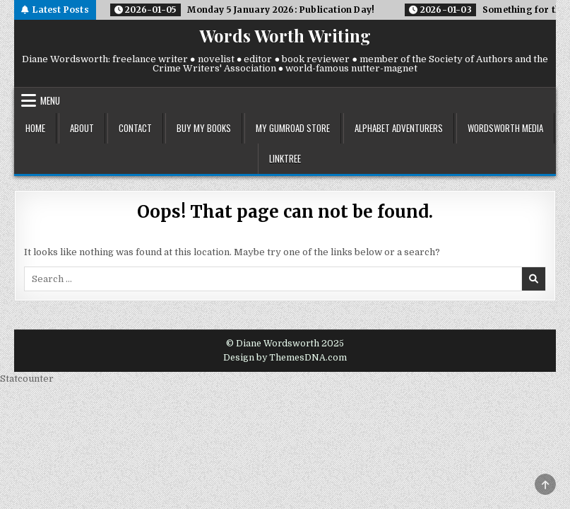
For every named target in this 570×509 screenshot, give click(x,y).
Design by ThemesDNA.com (285, 358)
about (82, 128)
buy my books (204, 128)
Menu (50, 100)
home (35, 128)
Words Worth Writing (285, 35)
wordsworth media (505, 128)
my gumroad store (293, 128)
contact (135, 128)
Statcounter (27, 378)
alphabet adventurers (399, 128)
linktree (285, 158)
